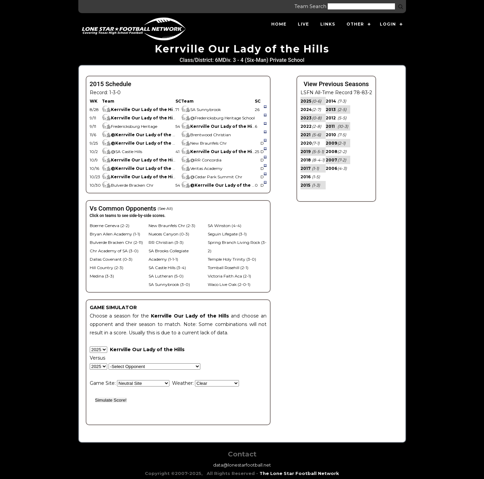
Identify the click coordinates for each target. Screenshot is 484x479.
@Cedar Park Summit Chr (211, 176)
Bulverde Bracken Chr (128, 185)
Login (388, 24)
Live (303, 24)
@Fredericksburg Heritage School (218, 117)
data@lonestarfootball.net (242, 465)
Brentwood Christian (206, 134)
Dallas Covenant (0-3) (111, 259)
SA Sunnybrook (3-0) (169, 284)
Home (278, 24)
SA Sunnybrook (201, 109)
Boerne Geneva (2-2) (109, 225)
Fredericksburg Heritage (129, 126)
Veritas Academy (203, 168)
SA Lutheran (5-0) (166, 276)
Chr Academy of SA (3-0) (114, 250)
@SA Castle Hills (122, 151)
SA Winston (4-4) (224, 225)
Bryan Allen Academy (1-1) (115, 233)
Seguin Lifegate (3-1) (227, 233)
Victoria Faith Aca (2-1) (229, 276)
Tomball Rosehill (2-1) (228, 267)
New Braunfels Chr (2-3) (172, 225)
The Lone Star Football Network (299, 473)
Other (355, 24)
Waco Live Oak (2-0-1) (229, 284)
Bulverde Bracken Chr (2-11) (116, 242)
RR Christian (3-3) (166, 242)
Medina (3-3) (102, 276)
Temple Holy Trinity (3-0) (232, 259)
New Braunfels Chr (204, 143)
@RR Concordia (201, 159)
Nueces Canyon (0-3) (169, 233)
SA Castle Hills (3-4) (167, 267)
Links (327, 24)
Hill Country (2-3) (106, 267)
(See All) (165, 208)
